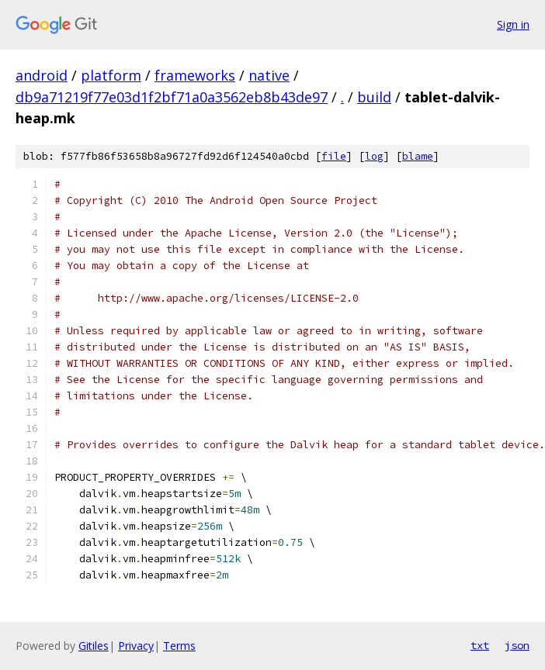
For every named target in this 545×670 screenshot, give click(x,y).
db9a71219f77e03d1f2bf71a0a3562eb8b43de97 (172, 97)
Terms (179, 645)
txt (479, 645)
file (333, 156)
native (269, 75)
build (374, 97)
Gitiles (93, 645)
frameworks (194, 75)
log (374, 156)
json (517, 645)
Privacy (136, 645)
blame (417, 156)
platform (111, 75)
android (42, 75)
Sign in (513, 24)
